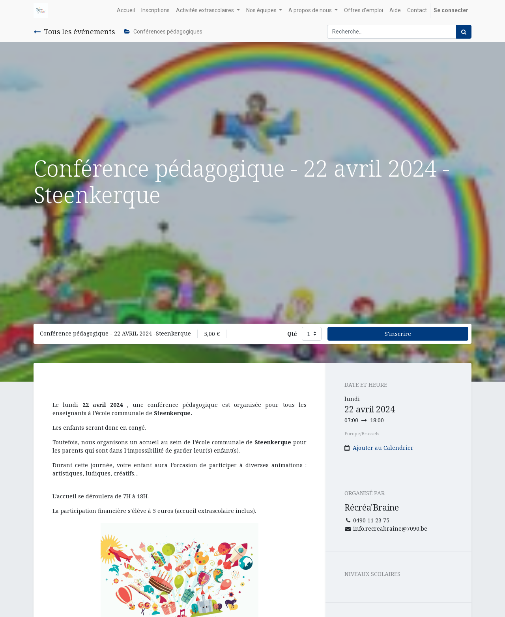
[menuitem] (126, 10)
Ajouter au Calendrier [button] (383, 447)
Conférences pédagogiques (163, 31)
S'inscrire (398, 333)
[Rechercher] (463, 32)
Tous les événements (74, 31)
